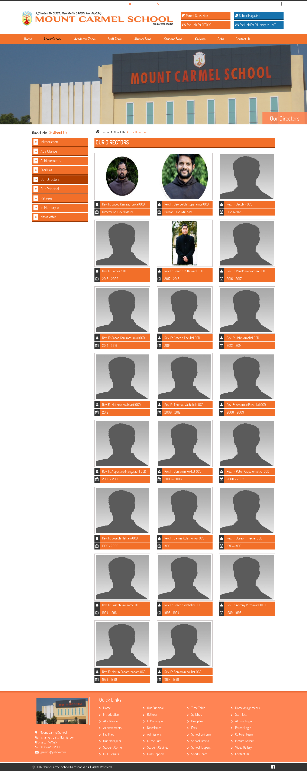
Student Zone (174, 38)
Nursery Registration (223, 3)
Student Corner (111, 747)
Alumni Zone (143, 38)
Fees (192, 727)
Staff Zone (115, 38)
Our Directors (46, 179)
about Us (118, 132)
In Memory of (46, 207)
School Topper (271, 3)
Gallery (200, 38)
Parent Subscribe (195, 15)
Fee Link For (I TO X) (196, 24)
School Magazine (247, 15)
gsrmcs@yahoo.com (144, 4)
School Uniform (199, 734)
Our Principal (46, 189)
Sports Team (197, 754)
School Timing (198, 741)
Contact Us (243, 38)
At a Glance (45, 151)
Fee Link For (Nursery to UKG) (255, 24)
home (103, 132)
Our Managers (110, 741)
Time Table (196, 707)
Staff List (239, 714)
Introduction (45, 142)
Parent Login (241, 727)
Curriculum (152, 741)
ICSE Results (109, 754)
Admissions (152, 734)
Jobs (220, 38)
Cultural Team (242, 734)
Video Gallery (241, 747)
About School (53, 38)
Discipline (195, 721)
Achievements (47, 160)
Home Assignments (245, 707)
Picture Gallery (242, 741)
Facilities (42, 170)
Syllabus (194, 714)
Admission (249, 3)
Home (28, 38)
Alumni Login (241, 721)
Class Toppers (153, 754)
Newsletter (44, 217)
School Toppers (199, 747)
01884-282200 (170, 4)
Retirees (42, 198)
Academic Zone (85, 38)
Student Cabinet (155, 747)
